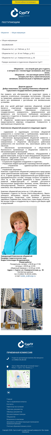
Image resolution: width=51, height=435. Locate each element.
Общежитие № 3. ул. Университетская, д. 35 (18, 58)
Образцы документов (14, 412)
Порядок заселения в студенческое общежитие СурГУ (22, 62)
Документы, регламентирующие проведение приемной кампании (23, 423)
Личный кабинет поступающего (25, 2)
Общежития (5, 32)
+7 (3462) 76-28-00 (19, 359)
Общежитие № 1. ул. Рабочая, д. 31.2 (16, 49)
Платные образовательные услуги (19, 426)
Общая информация (18, 32)
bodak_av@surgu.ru (28, 276)
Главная (9, 399)
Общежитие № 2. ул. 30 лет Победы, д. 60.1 (18, 53)
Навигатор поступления (15, 407)
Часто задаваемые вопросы (17, 402)
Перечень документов (15, 409)
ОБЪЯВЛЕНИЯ (7, 45)
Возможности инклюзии (15, 419)
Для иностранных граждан (16, 414)
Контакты (10, 404)
